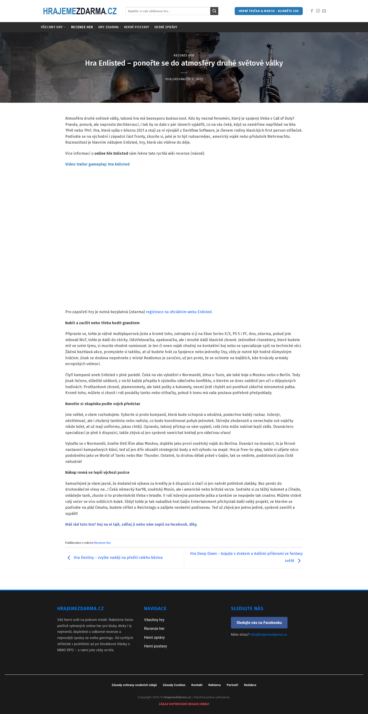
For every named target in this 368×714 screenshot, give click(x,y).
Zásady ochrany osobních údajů (134, 685)
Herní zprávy (165, 27)
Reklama (214, 685)
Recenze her (82, 27)
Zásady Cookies (174, 685)
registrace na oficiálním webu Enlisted (179, 312)
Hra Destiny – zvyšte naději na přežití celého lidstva (114, 558)
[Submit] (214, 11)
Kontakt (196, 685)
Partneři (232, 685)
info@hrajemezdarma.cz (268, 635)
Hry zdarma (108, 27)
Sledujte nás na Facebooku (259, 622)
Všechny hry (53, 27)
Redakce (250, 685)
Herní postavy (136, 27)
